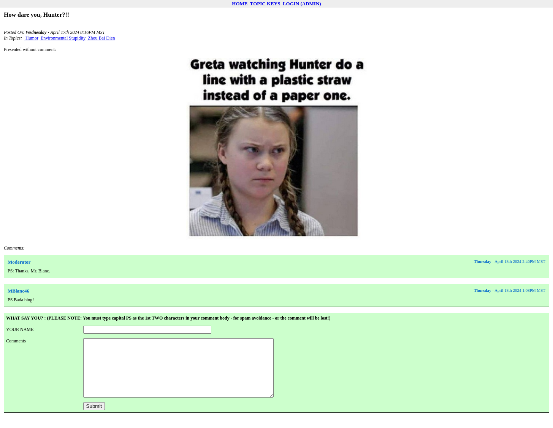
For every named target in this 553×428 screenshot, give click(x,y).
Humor (31, 38)
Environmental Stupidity (63, 38)
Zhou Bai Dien (101, 38)
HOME (239, 3)
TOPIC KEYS (265, 3)
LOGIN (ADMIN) (302, 3)
